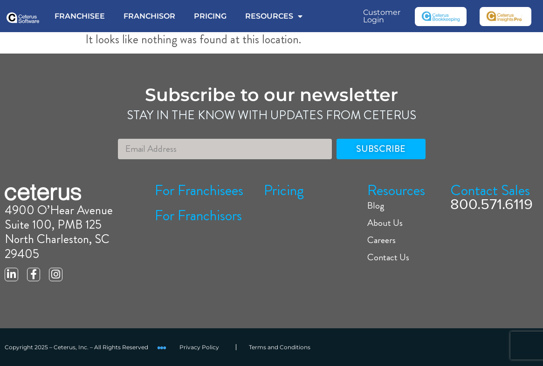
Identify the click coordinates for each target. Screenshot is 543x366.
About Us (385, 223)
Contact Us (388, 257)
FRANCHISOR (149, 16)
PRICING (210, 16)
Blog (376, 205)
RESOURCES (273, 16)
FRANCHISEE (80, 16)
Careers (381, 240)
